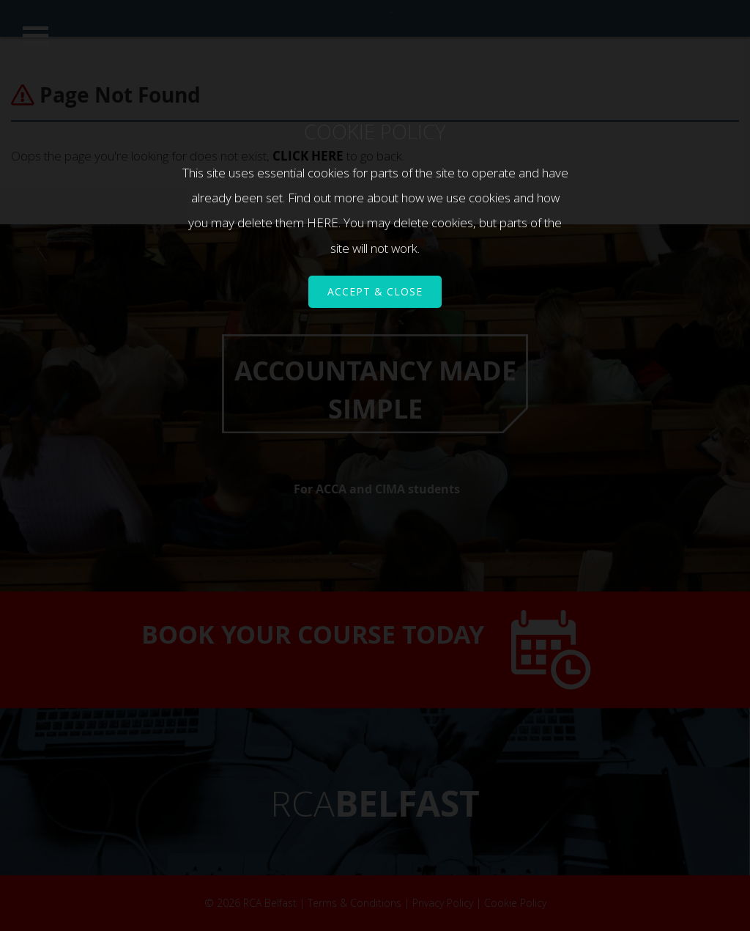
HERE (322, 222)
